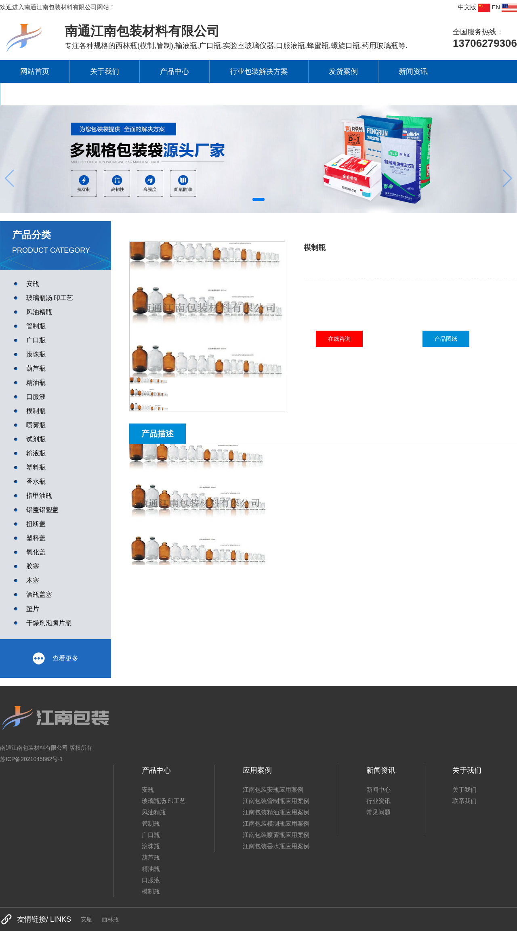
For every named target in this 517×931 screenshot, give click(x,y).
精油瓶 (36, 382)
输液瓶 (36, 453)
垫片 (32, 608)
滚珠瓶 (36, 354)
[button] (258, 199)
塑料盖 (36, 538)
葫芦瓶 (36, 368)
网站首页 (34, 71)
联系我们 (35, 94)
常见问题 (378, 812)
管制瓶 (36, 326)
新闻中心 (378, 789)
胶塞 (32, 566)
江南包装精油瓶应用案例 (276, 812)
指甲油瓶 (39, 495)
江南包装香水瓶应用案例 (276, 846)
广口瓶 (36, 340)
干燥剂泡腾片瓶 (48, 622)
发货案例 (343, 71)
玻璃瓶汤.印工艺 (49, 297)
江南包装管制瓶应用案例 (276, 800)
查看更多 (55, 658)
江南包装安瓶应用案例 (273, 789)
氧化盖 (36, 552)
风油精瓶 (39, 311)
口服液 (36, 396)
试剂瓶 (36, 439)
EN (504, 8)
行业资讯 (378, 800)
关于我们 (104, 71)
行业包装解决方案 (259, 71)
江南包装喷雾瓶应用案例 (276, 834)
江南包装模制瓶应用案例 (276, 823)
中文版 (474, 8)
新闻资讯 (413, 71)
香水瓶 (36, 481)
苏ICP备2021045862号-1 (31, 759)
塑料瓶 (36, 467)
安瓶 (32, 283)
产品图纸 (446, 338)
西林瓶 (110, 919)
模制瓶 (36, 410)
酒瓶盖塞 (39, 594)
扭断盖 (36, 523)
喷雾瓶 (36, 424)
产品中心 (174, 71)
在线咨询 (339, 338)
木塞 (32, 580)
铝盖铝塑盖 (42, 509)
